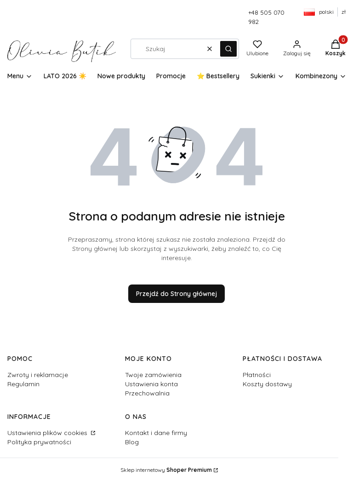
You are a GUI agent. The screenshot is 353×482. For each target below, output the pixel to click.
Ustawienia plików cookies (48, 433)
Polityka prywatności (39, 442)
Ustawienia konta (151, 384)
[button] (228, 49)
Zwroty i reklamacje (37, 375)
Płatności (257, 375)
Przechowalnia (147, 393)
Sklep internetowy (166, 469)
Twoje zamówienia (153, 375)
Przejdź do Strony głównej (176, 294)
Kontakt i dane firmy (156, 433)
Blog (132, 442)
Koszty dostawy (267, 384)
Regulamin (23, 384)
